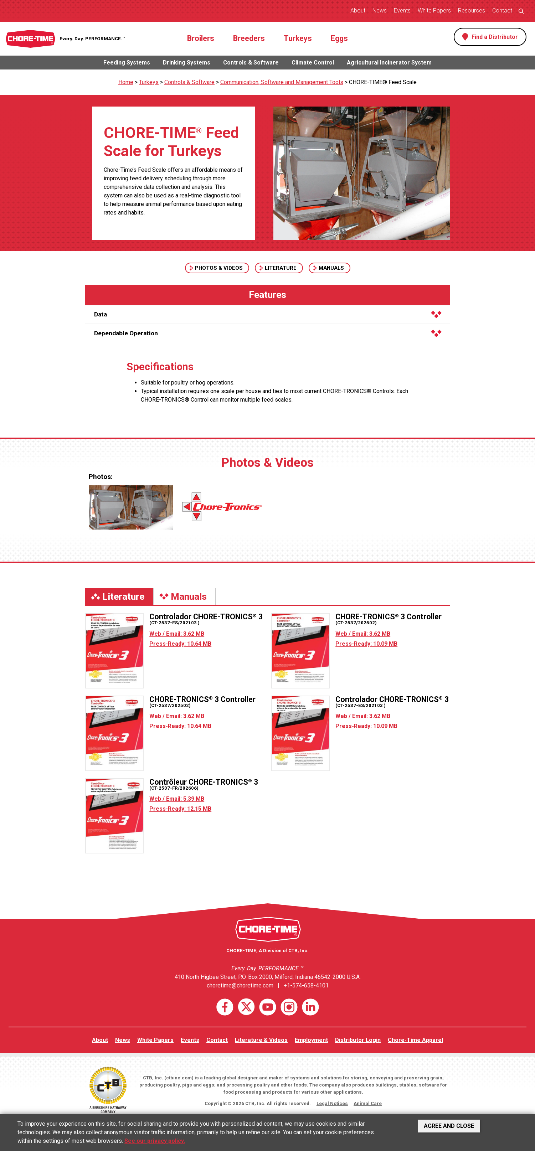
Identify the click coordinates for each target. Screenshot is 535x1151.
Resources (471, 10)
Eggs (339, 38)
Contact (502, 10)
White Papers (434, 10)
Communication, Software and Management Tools (281, 82)
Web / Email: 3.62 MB (176, 633)
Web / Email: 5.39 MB (176, 798)
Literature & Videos (261, 1040)
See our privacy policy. (154, 1140)
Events (402, 10)
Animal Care (368, 1103)
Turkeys (298, 38)
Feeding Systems (126, 62)
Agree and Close (449, 1125)
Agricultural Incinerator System (389, 62)
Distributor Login (358, 1040)
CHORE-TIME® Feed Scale (383, 82)
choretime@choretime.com (240, 985)
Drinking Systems (186, 62)
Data (268, 314)
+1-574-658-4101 (306, 985)
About (357, 10)
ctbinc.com (179, 1077)
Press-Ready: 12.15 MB (180, 808)
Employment (311, 1040)
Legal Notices (332, 1103)
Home (125, 82)
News (379, 10)
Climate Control (313, 62)
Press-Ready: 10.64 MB (180, 643)
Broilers (200, 38)
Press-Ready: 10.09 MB (366, 643)
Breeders (249, 38)
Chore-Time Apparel (415, 1040)
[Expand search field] (521, 11)
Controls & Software (251, 62)
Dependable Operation (268, 333)
